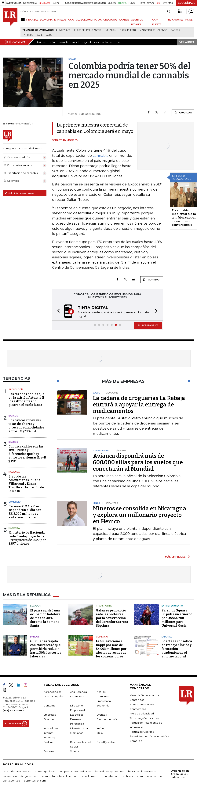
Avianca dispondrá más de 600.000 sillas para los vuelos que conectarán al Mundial (138, 462)
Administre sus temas (19, 193)
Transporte (104, 605)
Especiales (76, 714)
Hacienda (14, 471)
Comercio (15, 501)
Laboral (167, 636)
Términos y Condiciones (144, 718)
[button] (57, 311)
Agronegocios (52, 691)
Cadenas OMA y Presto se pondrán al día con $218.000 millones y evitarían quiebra (25, 511)
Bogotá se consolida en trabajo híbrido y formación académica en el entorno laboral (177, 648)
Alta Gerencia (78, 691)
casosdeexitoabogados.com (20, 776)
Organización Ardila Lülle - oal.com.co (180, 774)
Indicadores (51, 728)
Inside (100, 728)
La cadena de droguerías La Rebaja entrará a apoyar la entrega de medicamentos (139, 404)
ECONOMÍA (46, 19)
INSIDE (188, 19)
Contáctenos (138, 708)
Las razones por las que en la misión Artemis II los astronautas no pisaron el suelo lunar (27, 399)
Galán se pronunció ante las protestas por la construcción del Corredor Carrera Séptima (112, 618)
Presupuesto (128, 30)
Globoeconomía (107, 719)
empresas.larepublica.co (75, 771)
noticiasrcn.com (133, 776)
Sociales (49, 751)
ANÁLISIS (124, 19)
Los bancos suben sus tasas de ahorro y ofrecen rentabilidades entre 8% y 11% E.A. (26, 425)
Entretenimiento (172, 605)
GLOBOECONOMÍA (86, 19)
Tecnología (16, 389)
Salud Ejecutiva (106, 742)
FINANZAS (32, 19)
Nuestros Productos (142, 704)
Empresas (50, 714)
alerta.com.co (11, 780)
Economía (103, 705)
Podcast (49, 742)
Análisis (101, 691)
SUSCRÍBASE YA (148, 325)
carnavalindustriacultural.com (60, 776)
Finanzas (49, 719)
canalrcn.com (90, 776)
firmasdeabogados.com (109, 771)
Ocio (100, 732)
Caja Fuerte (77, 696)
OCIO (71, 19)
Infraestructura (79, 728)
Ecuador (35, 605)
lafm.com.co (154, 776)
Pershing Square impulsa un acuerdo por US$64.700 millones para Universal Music (177, 618)
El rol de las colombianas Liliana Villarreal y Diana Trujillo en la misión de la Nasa (26, 484)
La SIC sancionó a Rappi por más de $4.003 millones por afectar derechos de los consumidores (111, 648)
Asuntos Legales (54, 696)
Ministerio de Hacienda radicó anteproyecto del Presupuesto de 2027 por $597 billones (27, 538)
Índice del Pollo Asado (87, 30)
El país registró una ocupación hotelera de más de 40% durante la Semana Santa (45, 618)
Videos (74, 751)
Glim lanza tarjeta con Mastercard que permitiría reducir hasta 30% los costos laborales (45, 648)
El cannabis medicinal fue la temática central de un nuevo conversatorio (184, 217)
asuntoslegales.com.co (17, 771)
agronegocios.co (45, 771)
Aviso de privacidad (142, 713)
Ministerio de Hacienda (153, 30)
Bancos (175, 30)
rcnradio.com (111, 776)
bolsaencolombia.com (142, 771)
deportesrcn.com (35, 780)
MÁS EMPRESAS (175, 556)
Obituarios (76, 732)
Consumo (50, 705)
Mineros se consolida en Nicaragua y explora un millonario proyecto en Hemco (139, 515)
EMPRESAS (60, 19)
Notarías (64, 30)
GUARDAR (183, 112)
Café (39, 35)
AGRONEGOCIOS (107, 19)
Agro (49, 35)
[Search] (168, 11)
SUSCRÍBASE (186, 3)
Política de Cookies (142, 731)
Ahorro (28, 35)
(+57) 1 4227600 (13, 710)
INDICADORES (175, 19)
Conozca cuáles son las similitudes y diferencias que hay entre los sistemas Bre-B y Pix (27, 454)
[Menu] (23, 19)
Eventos (102, 714)
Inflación (110, 30)
